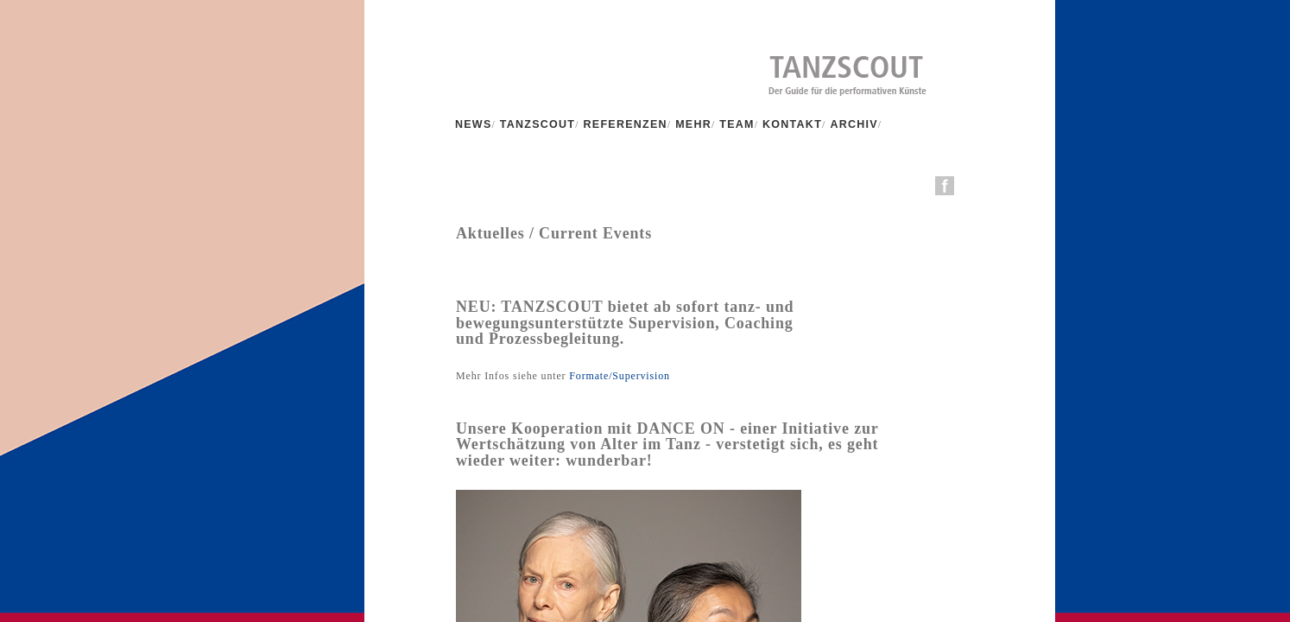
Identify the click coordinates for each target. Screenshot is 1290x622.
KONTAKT (792, 124)
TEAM (736, 124)
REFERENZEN (625, 124)
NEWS (473, 124)
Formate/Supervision (617, 376)
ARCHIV (853, 124)
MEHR (693, 124)
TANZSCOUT (537, 124)
